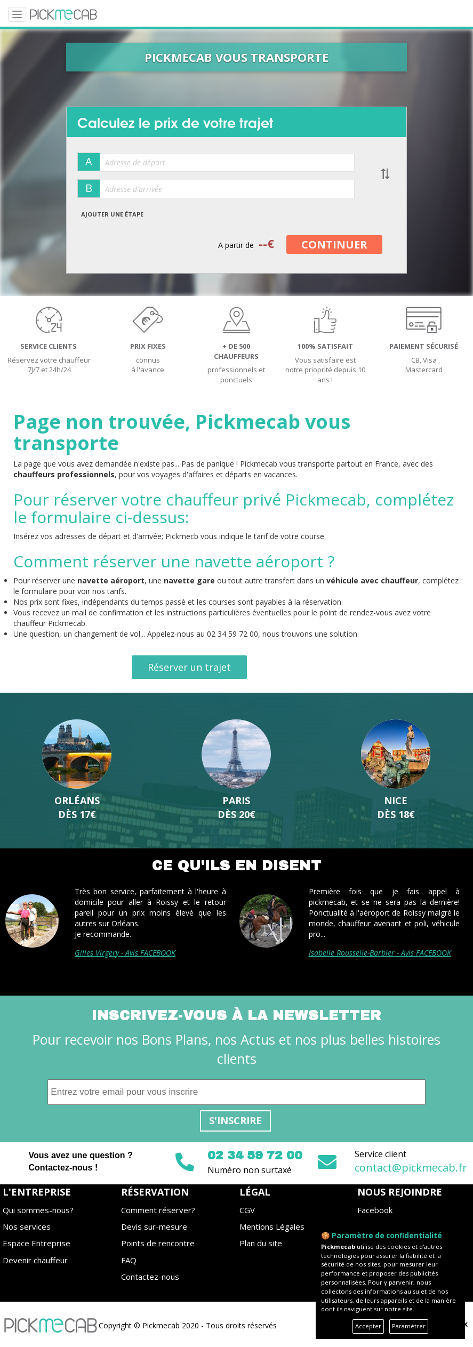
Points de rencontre (158, 1243)
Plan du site (260, 1243)
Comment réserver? (158, 1210)
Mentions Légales (271, 1226)
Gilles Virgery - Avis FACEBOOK (125, 953)
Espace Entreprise (36, 1243)
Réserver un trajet (189, 667)
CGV (247, 1210)
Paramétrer (409, 1326)
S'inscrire (235, 1120)
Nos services (27, 1226)
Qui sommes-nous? (38, 1210)
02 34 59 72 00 (254, 1155)
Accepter (368, 1326)
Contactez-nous (150, 1276)
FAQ (129, 1260)
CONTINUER (334, 244)
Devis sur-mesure (154, 1226)
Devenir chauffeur (35, 1260)
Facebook (374, 1210)
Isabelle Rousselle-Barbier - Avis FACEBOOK (380, 953)
